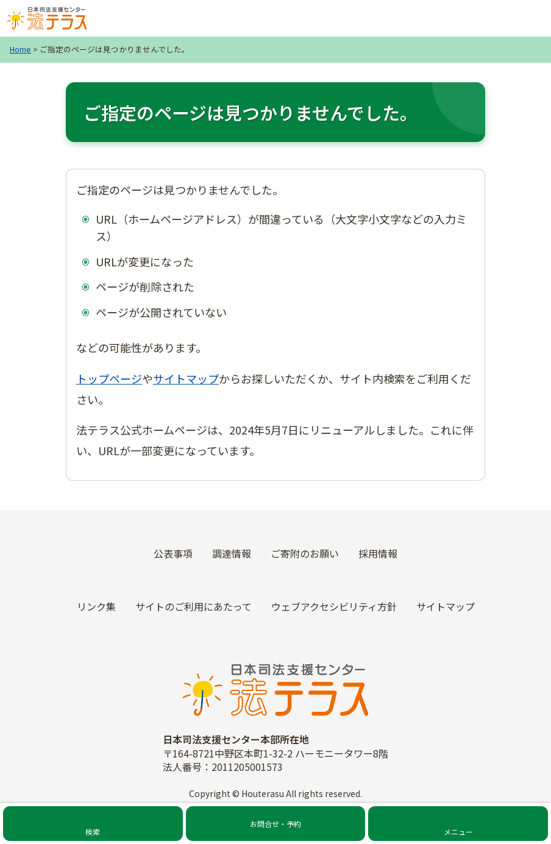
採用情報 (377, 553)
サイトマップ (186, 378)
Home (20, 49)
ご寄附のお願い (305, 553)
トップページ (109, 378)
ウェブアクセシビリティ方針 (334, 606)
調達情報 (231, 553)
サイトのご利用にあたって (193, 606)
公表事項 (173, 553)
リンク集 (96, 606)
